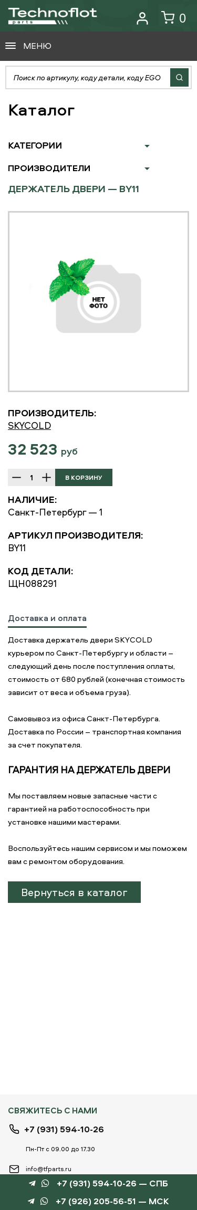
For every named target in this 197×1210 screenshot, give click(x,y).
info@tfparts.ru (48, 1168)
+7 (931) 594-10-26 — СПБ (112, 1183)
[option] (98, 302)
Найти (179, 77)
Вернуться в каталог (74, 892)
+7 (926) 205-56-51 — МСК (112, 1201)
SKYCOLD (29, 425)
